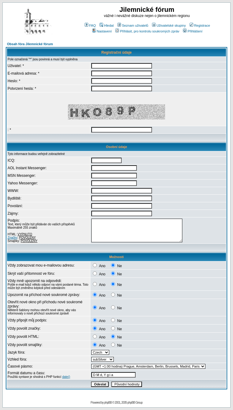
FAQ (90, 25)
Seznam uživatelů (132, 25)
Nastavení (102, 31)
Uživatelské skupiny (169, 25)
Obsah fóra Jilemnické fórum (30, 44)
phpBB (108, 402)
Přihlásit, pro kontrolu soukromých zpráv (147, 31)
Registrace (200, 25)
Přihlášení (192, 31)
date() (66, 376)
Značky (12, 237)
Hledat (107, 25)
